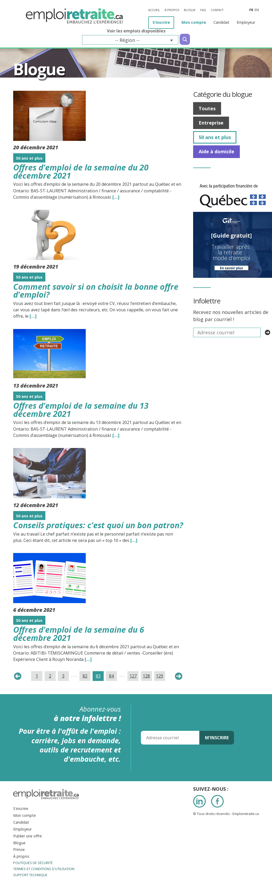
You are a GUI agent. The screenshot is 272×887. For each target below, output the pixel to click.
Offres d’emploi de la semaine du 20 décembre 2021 (81, 171)
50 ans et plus (215, 137)
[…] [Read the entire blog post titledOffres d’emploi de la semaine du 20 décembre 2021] (116, 197)
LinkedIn (199, 801)
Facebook (217, 801)
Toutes (207, 108)
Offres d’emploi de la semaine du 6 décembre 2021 (78, 633)
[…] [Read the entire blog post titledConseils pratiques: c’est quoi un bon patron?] (133, 540)
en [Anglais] (257, 10)
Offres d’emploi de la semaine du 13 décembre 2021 (81, 409)
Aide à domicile (216, 151)
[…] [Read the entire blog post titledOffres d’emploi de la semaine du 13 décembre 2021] (116, 435)
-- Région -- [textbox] (144, 40)
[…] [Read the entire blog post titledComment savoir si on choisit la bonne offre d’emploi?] (33, 316)
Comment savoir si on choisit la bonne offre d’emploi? (95, 290)
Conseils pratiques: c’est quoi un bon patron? (98, 525)
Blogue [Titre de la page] (39, 69)
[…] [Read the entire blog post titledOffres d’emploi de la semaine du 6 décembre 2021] (88, 659)
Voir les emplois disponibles (136, 31)
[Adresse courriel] (170, 738)
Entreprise (211, 123)
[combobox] (130, 40)
